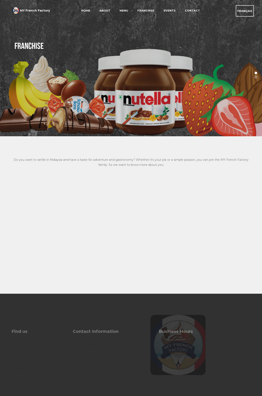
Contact (192, 10)
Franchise (145, 10)
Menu (124, 10)
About (104, 10)
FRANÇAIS (244, 11)
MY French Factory (35, 10)
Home (85, 10)
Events (170, 10)
